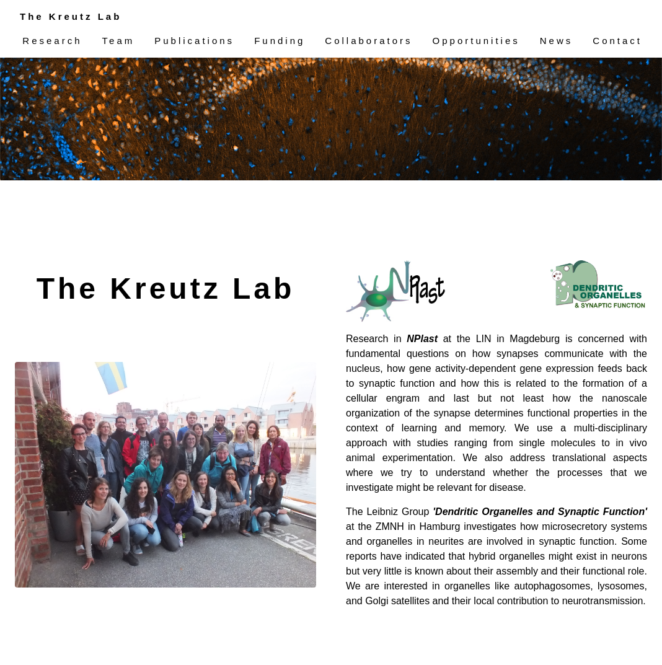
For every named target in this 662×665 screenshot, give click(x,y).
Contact (617, 40)
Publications (194, 40)
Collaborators (368, 40)
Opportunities (476, 40)
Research (52, 40)
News (556, 40)
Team (118, 40)
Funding (279, 40)
